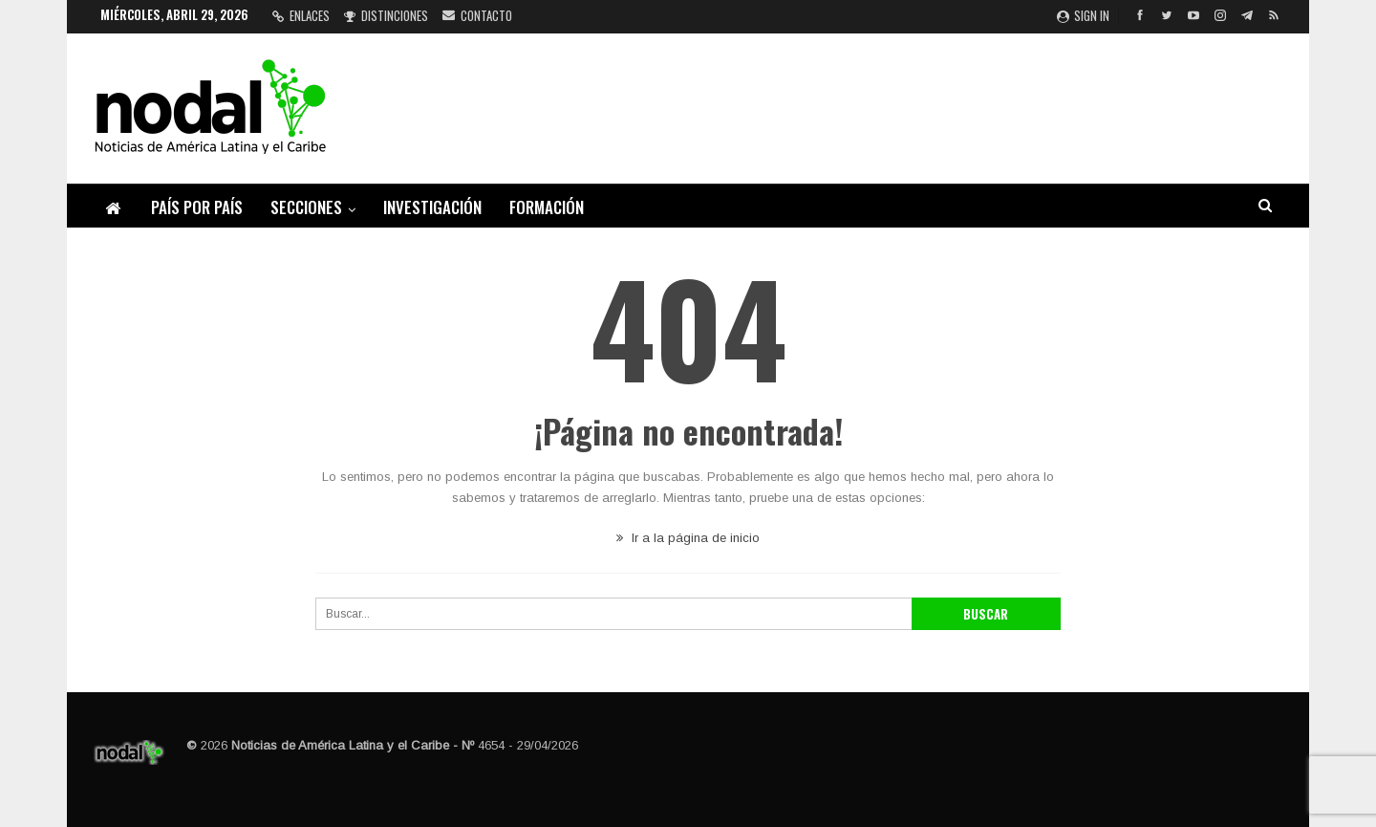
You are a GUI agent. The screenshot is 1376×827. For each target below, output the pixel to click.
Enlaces (301, 15)
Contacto (477, 15)
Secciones (306, 207)
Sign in (1083, 15)
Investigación (432, 207)
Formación (546, 207)
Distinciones (386, 15)
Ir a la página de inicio (688, 538)
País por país (197, 207)
